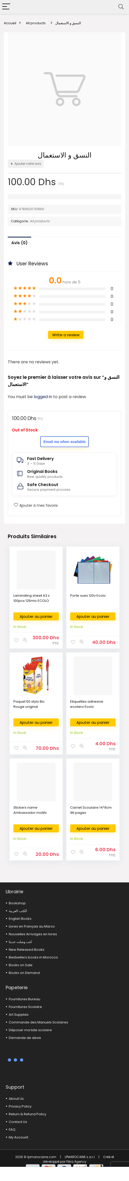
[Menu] (6, 7)
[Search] (121, 7)
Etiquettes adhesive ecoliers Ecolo (86, 704)
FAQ (12, 1129)
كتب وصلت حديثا (20, 941)
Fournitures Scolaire (25, 1006)
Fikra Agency (76, 1161)
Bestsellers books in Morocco (33, 957)
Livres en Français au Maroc (32, 926)
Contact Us (18, 1121)
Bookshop (17, 903)
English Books (20, 918)
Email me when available (64, 442)
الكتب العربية (18, 910)
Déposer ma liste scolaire (30, 1030)
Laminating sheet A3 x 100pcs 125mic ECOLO (31, 598)
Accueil (10, 23)
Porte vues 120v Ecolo (88, 595)
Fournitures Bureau (24, 999)
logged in (43, 397)
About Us (16, 1098)
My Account (18, 1137)
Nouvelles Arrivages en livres (33, 934)
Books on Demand (24, 972)
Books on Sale (21, 965)
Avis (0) (19, 242)
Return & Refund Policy (27, 1114)
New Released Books (26, 949)
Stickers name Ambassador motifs (30, 810)
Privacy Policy (20, 1106)
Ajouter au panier (36, 616)
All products (36, 23)
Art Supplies (19, 1014)
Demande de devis (25, 1037)
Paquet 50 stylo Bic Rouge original (29, 704)
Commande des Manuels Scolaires (38, 1022)
